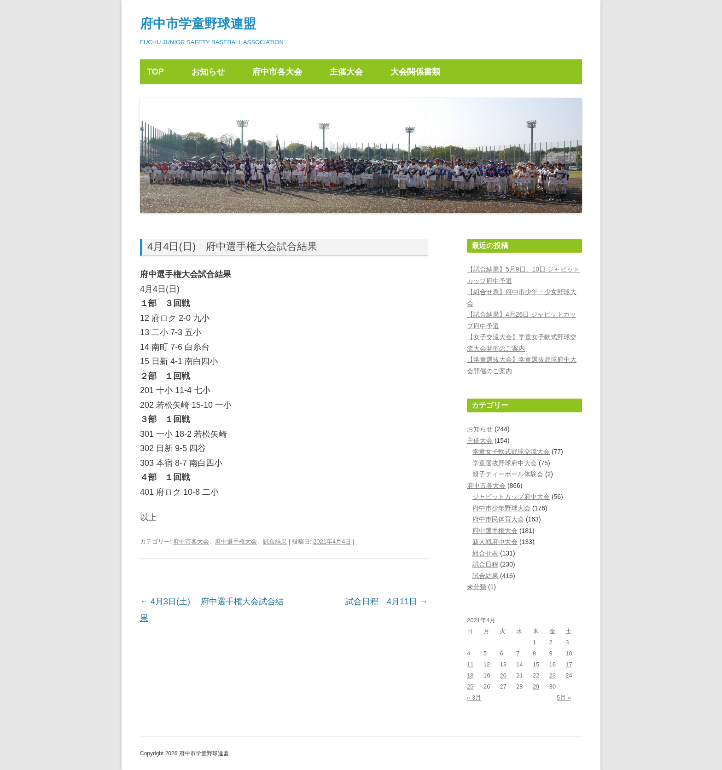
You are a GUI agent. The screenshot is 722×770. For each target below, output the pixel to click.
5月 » (564, 697)
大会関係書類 (415, 71)
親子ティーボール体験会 (507, 474)
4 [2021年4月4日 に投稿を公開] (468, 653)
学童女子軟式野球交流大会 (511, 451)
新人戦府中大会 (495, 541)
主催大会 (346, 71)
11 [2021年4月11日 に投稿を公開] (470, 664)
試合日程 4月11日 (386, 601)
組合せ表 (485, 553)
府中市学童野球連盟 (198, 24)
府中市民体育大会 (498, 519)
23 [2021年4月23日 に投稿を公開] (552, 675)
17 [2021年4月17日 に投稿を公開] (568, 664)
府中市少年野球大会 (501, 508)
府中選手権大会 (236, 541)
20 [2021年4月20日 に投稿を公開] (503, 675)
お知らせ (208, 71)
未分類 (476, 587)
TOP (155, 71)
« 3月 (474, 697)
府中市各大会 (277, 71)
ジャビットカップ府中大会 (511, 496)
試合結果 (275, 541)
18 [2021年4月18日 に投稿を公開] (470, 675)
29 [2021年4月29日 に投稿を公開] (536, 686)
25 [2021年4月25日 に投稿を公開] (470, 686)
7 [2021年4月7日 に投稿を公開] (517, 653)
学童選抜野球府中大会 (504, 463)
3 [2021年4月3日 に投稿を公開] (567, 642)
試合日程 (485, 564)
